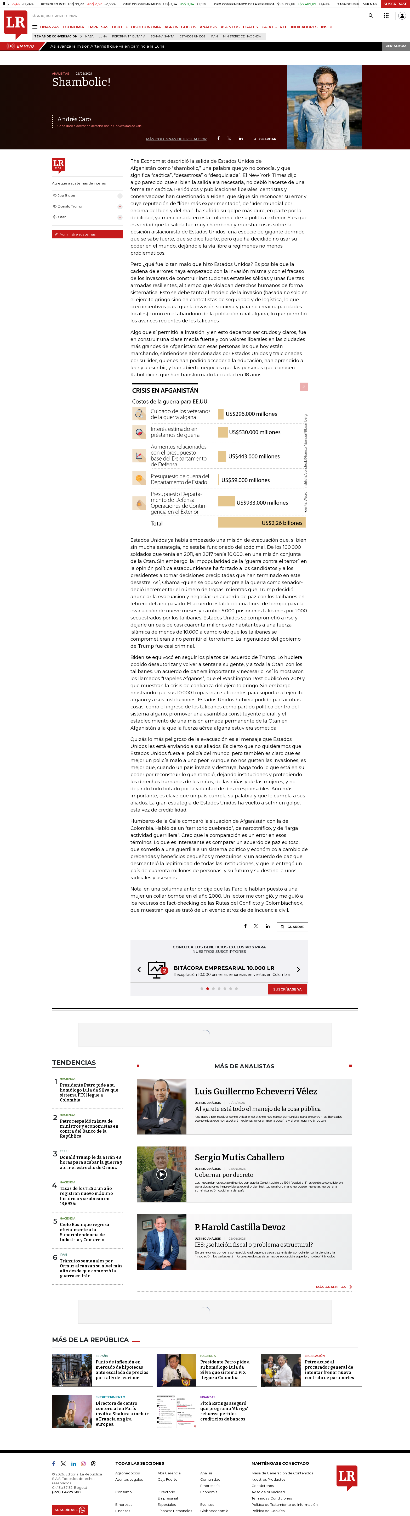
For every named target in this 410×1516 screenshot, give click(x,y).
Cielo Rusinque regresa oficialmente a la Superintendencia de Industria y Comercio (84, 1232)
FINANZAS (49, 27)
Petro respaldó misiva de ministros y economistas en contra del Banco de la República (89, 1129)
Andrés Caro (74, 119)
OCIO (117, 27)
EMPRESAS (98, 27)
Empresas (123, 1504)
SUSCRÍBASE (395, 4)
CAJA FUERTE (274, 27)
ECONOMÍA (73, 27)
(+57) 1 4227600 (66, 1492)
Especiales (167, 1504)
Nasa (89, 36)
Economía (209, 1492)
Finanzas (207, 1397)
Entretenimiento (110, 1397)
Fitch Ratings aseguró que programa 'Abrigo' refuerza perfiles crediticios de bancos (224, 1411)
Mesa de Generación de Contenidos (282, 1473)
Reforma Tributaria (128, 36)
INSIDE (327, 27)
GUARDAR (264, 139)
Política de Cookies (268, 1511)
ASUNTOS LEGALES (239, 27)
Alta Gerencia (169, 1473)
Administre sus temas (75, 234)
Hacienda (67, 1079)
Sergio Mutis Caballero (239, 1157)
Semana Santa (162, 36)
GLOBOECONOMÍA (143, 27)
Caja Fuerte (168, 1479)
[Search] (370, 15)
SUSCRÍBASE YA (287, 989)
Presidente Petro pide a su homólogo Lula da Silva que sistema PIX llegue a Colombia (89, 1093)
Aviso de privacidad (268, 1492)
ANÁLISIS (208, 27)
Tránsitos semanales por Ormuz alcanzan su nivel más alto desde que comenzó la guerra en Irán (91, 1268)
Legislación (315, 1356)
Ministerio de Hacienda (242, 36)
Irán (214, 36)
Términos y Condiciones (272, 1498)
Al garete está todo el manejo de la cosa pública (258, 1108)
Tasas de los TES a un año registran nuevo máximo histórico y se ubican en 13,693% (86, 1196)
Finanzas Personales (175, 1511)
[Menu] (36, 26)
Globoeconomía (214, 1511)
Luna (103, 36)
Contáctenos (263, 1486)
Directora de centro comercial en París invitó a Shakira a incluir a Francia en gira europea (122, 1414)
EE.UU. (64, 1151)
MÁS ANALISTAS (331, 1287)
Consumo (123, 1492)
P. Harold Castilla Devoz (240, 1227)
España (102, 1356)
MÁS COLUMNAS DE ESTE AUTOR (176, 139)
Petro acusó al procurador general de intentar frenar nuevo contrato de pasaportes (329, 1370)
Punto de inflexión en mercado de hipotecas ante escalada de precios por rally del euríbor (122, 1370)
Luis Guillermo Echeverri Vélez (256, 1092)
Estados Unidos (192, 36)
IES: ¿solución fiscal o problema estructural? (254, 1244)
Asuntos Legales (129, 1479)
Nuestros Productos (268, 1479)
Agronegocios (127, 1473)
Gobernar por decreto (224, 1174)
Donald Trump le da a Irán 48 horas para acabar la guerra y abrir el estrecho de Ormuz (91, 1162)
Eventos (207, 1504)
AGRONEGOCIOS (180, 27)
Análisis (206, 1473)
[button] (137, 970)
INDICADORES (304, 27)
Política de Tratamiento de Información (285, 1504)
